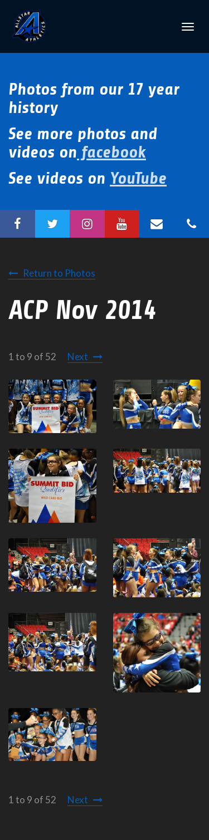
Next (77, 356)
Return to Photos (59, 273)
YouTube (138, 178)
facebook (111, 152)
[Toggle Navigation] (188, 27)
